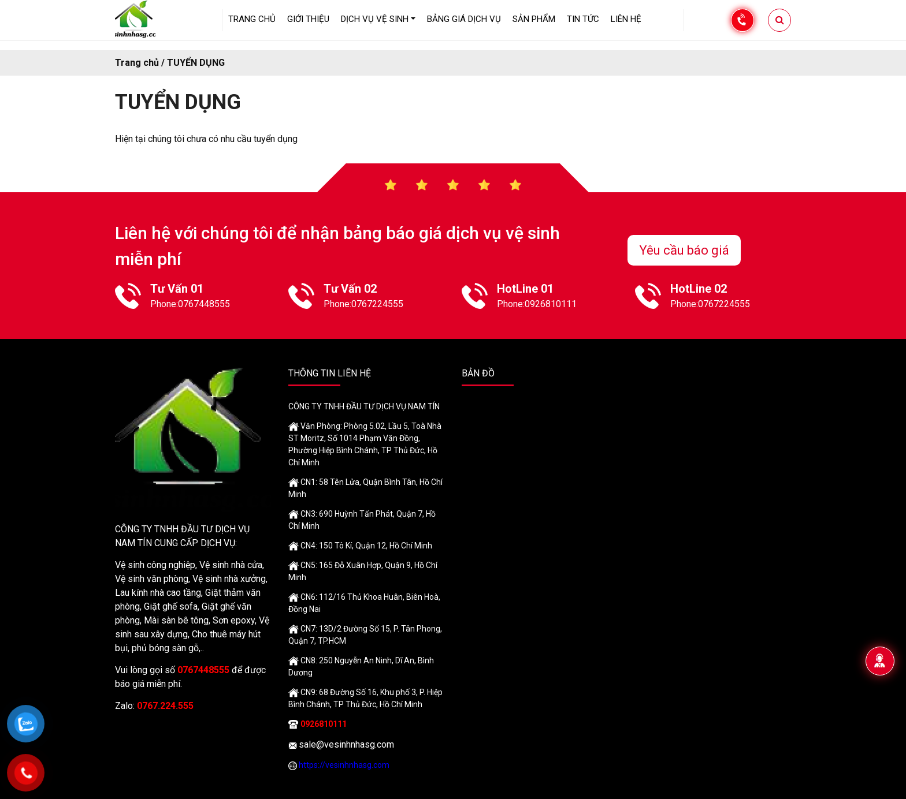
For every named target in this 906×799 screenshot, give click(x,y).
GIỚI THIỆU (308, 19)
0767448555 (204, 303)
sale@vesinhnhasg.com (346, 744)
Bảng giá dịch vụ (464, 19)
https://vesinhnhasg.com (344, 765)
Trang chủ (252, 19)
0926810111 (551, 303)
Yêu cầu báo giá (684, 250)
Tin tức (583, 19)
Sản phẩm (534, 19)
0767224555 (377, 303)
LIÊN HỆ (626, 19)
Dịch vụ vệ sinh (375, 19)
